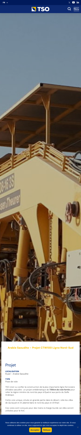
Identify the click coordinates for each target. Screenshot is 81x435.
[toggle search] (69, 9)
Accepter (35, 430)
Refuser (47, 430)
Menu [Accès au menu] (76, 9)
